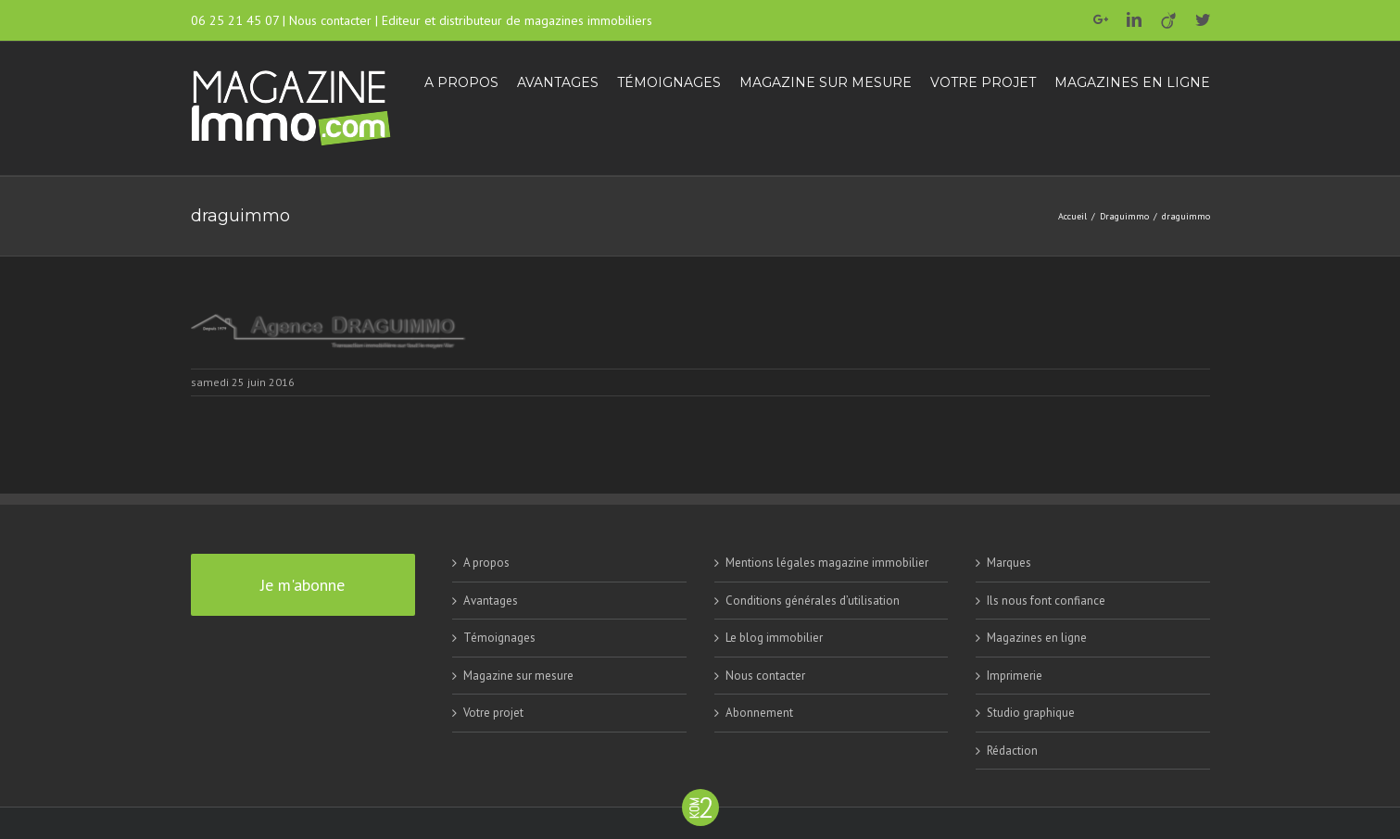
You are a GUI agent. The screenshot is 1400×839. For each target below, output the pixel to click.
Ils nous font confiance (1046, 600)
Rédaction (1012, 750)
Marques (1009, 562)
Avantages (490, 600)
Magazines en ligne (1037, 637)
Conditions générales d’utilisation (812, 600)
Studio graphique (1031, 712)
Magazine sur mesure (518, 675)
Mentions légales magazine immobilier (826, 562)
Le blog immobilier (774, 637)
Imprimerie (1014, 675)
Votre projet (493, 712)
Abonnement (759, 712)
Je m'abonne (302, 584)
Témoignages (499, 637)
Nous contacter (330, 20)
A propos (486, 562)
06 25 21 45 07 (235, 20)
